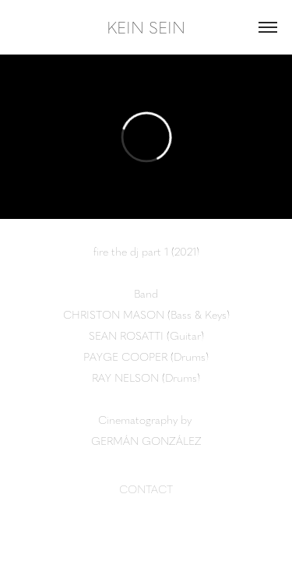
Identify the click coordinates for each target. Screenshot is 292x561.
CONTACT (146, 488)
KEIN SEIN (146, 27)
